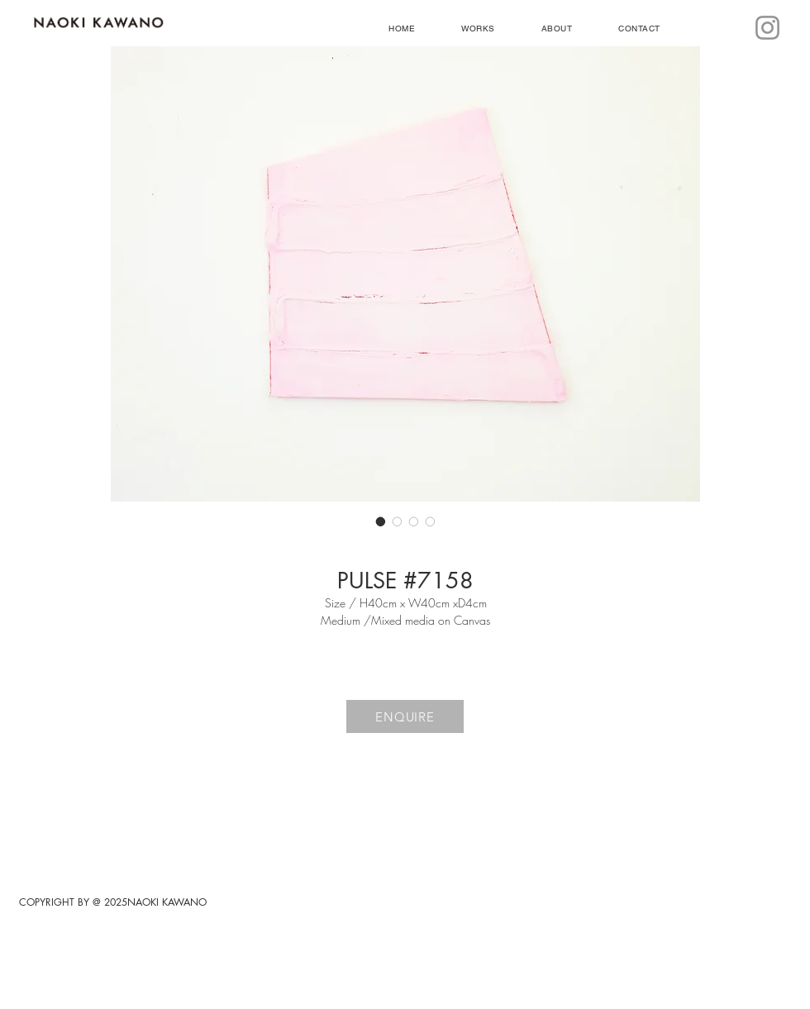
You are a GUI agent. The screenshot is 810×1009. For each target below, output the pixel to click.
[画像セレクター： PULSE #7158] (381, 521)
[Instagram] (767, 28)
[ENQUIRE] (405, 716)
